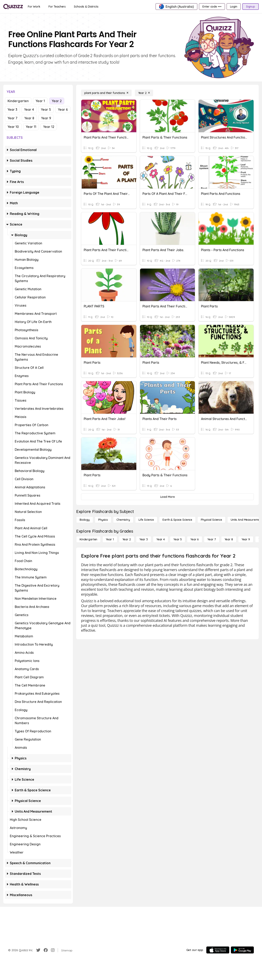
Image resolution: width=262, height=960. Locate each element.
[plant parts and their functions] (106, 93)
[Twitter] (38, 950)
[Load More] (167, 497)
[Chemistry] (123, 519)
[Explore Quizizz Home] (13, 6)
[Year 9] (245, 539)
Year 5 (46, 109)
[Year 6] (194, 539)
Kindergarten (18, 101)
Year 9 (46, 118)
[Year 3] (143, 539)
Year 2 (57, 101)
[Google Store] (242, 949)
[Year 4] (160, 539)
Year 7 (12, 118)
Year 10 (13, 127)
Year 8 (29, 118)
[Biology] (84, 519)
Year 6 (63, 109)
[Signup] (250, 6)
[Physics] (103, 519)
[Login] (234, 6)
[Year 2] (144, 93)
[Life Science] (146, 519)
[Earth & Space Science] (177, 519)
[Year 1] (109, 539)
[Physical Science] (211, 519)
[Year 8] (228, 539)
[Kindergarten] (88, 539)
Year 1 (40, 101)
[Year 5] (177, 539)
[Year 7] (211, 539)
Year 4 (29, 109)
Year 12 (48, 127)
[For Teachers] (57, 6)
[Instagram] (53, 950)
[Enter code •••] (212, 6)
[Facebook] (46, 950)
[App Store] (217, 949)
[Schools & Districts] (86, 6)
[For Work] (34, 6)
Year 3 (12, 109)
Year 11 (31, 127)
